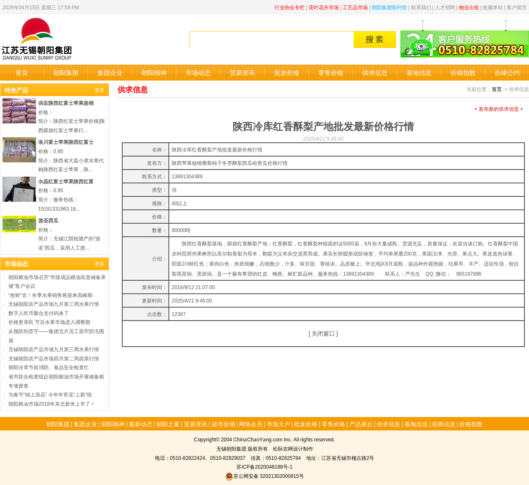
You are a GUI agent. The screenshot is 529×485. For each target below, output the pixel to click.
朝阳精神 (154, 72)
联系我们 (421, 6)
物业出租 (469, 6)
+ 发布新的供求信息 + (498, 108)
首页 (22, 72)
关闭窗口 (323, 333)
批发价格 (286, 72)
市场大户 (278, 424)
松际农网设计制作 (293, 448)
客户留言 (517, 6)
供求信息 (375, 72)
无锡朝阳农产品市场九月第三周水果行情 (53, 303)
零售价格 (330, 72)
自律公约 (507, 72)
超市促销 (223, 424)
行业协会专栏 (290, 6)
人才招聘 (445, 6)
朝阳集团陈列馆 (389, 6)
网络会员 (250, 424)
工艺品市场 (355, 6)
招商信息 (444, 424)
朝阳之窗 (168, 424)
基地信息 (419, 72)
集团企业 (110, 72)
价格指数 (463, 72)
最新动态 (140, 424)
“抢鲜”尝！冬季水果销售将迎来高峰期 (50, 294)
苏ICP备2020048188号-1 (264, 466)
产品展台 (361, 424)
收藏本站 (493, 6)
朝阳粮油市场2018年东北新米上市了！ (51, 403)
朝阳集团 (66, 72)
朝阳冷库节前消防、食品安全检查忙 (48, 366)
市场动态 (198, 72)
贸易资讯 (242, 72)
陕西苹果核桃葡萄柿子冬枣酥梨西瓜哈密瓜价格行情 (230, 162)
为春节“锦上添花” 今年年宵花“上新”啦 (50, 394)
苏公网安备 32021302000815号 (264, 475)
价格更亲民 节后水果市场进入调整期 (49, 321)
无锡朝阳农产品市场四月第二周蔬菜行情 (53, 358)
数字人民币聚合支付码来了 (38, 312)
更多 (99, 89)
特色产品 (16, 90)
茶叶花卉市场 (324, 6)
